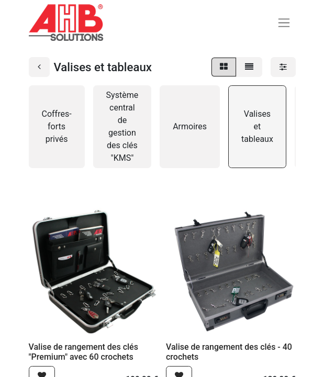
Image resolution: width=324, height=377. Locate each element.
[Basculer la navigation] (284, 22)
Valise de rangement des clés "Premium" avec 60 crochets (83, 352)
